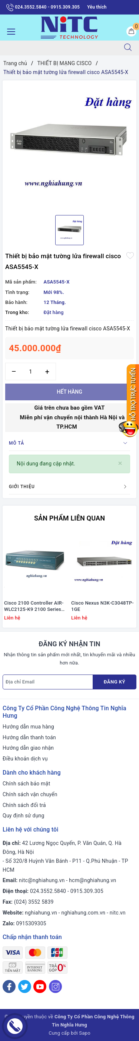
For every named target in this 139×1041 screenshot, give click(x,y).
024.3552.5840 (48, 891)
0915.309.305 (86, 891)
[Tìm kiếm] (128, 48)
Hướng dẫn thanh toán (29, 737)
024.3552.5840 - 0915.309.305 (43, 7)
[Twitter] (24, 986)
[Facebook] (9, 986)
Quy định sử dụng (23, 816)
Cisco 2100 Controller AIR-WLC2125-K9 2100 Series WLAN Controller (34, 606)
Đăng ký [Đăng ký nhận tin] (114, 682)
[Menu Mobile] (9, 30)
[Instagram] (55, 986)
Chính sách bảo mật (26, 784)
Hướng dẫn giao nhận (28, 748)
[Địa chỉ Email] (48, 682)
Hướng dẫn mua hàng (28, 727)
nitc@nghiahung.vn (41, 880)
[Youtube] (39, 986)
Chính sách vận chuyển (30, 794)
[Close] (120, 463)
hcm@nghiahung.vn (92, 880)
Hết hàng (69, 392)
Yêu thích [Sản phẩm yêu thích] (96, 7)
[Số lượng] (30, 371)
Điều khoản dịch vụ (25, 759)
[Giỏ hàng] (131, 31)
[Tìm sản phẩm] (58, 48)
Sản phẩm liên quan (69, 518)
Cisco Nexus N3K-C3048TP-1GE (102, 606)
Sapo (84, 1033)
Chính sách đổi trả (24, 805)
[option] (69, 144)
